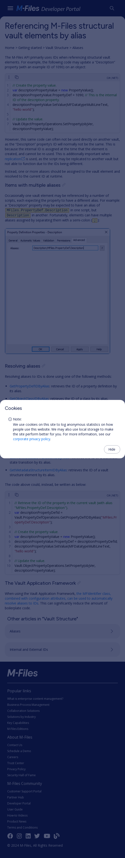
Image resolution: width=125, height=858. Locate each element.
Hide (111, 449)
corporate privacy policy (31, 439)
